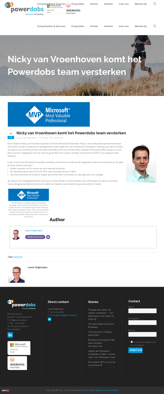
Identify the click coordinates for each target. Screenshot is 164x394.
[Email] (48, 237)
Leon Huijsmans (29, 138)
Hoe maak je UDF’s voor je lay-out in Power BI (102, 363)
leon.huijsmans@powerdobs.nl (63, 315)
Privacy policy (88, 390)
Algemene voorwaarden (107, 390)
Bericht (142, 332)
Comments (58, 138)
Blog (46, 138)
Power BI (18, 257)
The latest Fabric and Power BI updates (101, 325)
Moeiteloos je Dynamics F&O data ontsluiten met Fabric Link (101, 343)
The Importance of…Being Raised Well (99, 333)
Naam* (142, 309)
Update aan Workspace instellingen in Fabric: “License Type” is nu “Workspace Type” (102, 354)
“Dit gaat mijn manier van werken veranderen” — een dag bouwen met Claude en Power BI (101, 314)
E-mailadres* (142, 321)
